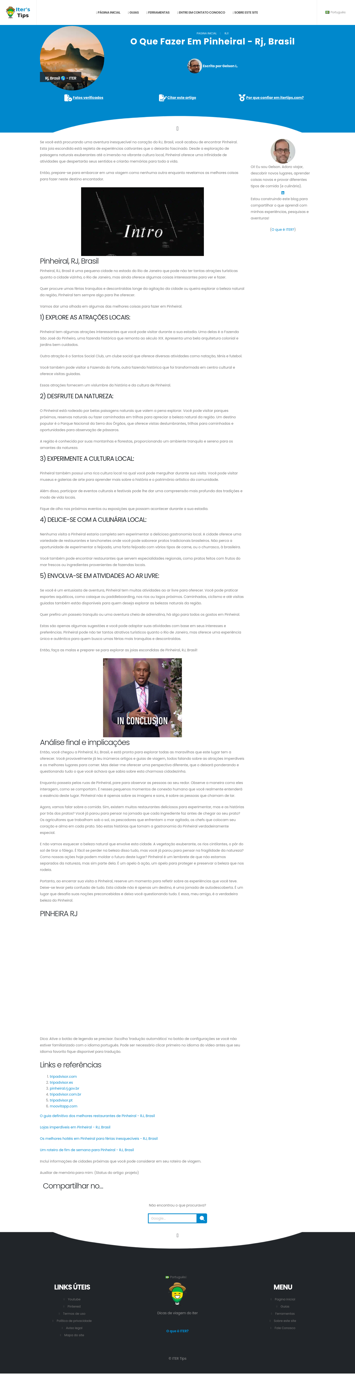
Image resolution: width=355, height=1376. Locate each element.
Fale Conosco (284, 1328)
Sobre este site (245, 12)
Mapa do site (74, 1335)
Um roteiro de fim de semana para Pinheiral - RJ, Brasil (87, 1149)
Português (335, 12)
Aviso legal (74, 1328)
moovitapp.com (63, 1106)
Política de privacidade (74, 1321)
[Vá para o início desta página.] (177, 1235)
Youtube (74, 1299)
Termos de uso (74, 1314)
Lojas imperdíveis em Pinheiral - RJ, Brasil (75, 1127)
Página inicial (108, 12)
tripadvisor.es (61, 1082)
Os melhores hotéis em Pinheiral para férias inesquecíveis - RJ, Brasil (99, 1138)
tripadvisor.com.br (65, 1094)
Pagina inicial (207, 33)
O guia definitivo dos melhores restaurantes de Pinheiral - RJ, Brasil (97, 1115)
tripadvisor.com (63, 1076)
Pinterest (74, 1306)
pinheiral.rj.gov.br (64, 1088)
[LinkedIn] (282, 192)
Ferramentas (158, 12)
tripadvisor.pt (61, 1100)
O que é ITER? (282, 229)
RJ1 (227, 33)
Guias (133, 12)
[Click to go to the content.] (177, 128)
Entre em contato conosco (201, 12)
